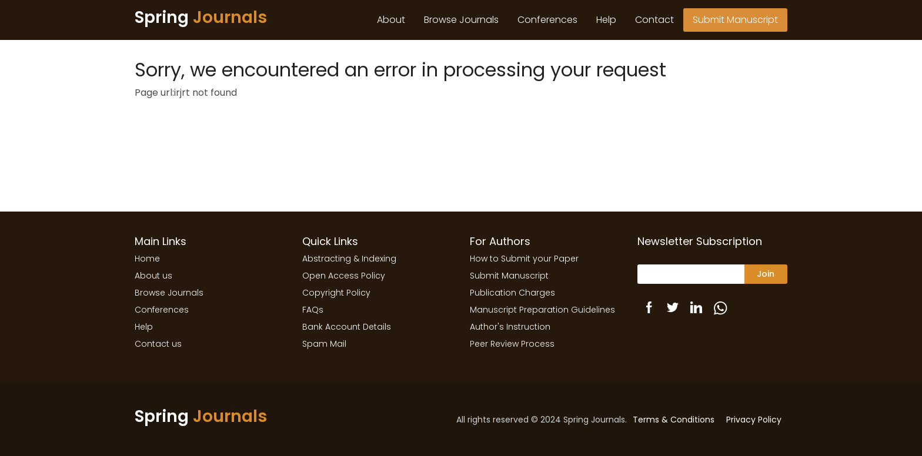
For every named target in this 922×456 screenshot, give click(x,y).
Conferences (547, 19)
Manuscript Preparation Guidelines (542, 310)
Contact (654, 19)
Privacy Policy (753, 419)
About (391, 19)
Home (147, 258)
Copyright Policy (336, 293)
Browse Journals (461, 19)
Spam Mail (324, 344)
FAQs (312, 310)
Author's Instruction (510, 327)
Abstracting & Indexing (349, 258)
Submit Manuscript (735, 19)
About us (153, 275)
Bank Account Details (346, 327)
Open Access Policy (343, 275)
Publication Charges (512, 293)
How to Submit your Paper (524, 258)
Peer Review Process (512, 344)
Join (765, 274)
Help (606, 19)
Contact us (158, 344)
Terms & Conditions (673, 419)
